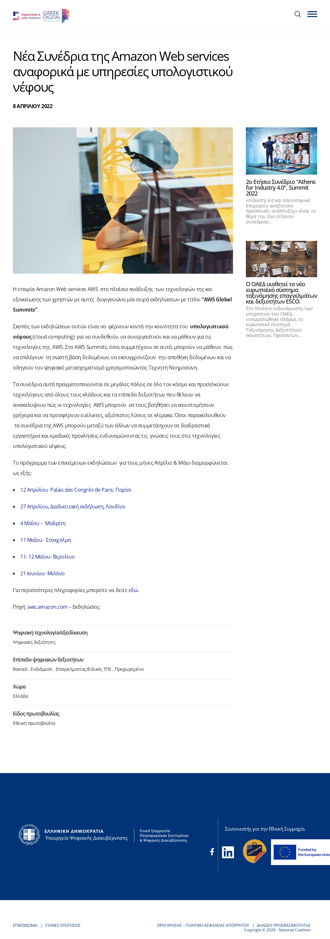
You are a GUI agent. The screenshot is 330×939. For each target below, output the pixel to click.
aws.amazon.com (47, 606)
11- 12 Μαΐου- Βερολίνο (47, 556)
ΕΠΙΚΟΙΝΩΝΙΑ (25, 925)
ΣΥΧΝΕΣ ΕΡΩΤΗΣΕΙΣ (63, 925)
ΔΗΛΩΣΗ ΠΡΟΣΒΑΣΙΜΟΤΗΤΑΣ (284, 925)
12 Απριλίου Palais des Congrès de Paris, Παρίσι (75, 489)
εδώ (133, 590)
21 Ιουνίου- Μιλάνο (42, 573)
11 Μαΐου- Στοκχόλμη (45, 539)
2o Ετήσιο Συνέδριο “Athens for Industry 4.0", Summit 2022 (280, 187)
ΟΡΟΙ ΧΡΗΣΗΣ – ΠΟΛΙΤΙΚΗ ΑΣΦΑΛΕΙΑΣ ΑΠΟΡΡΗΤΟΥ (203, 925)
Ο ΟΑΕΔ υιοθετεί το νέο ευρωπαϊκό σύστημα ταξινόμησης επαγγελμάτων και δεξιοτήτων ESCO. (281, 292)
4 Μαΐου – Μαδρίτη (43, 523)
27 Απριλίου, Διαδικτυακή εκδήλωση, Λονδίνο (72, 506)
